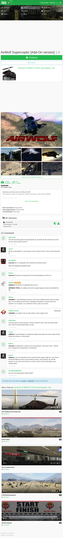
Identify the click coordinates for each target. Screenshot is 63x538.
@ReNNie (11, 299)
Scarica (31, 57)
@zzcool (11, 263)
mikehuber (12, 320)
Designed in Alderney (7, 533)
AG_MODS (12, 260)
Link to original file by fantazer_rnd (14, 202)
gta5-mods (12, 237)
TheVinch (6, 414)
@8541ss (11, 285)
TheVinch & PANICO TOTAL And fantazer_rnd (36, 68)
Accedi (23, 381)
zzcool (10, 249)
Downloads (8, 183)
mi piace (18, 183)
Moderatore (17, 282)
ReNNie (11, 282)
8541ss (10, 273)
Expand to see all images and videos (32, 177)
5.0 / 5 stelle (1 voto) (6, 187)
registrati (30, 381)
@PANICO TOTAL (14, 288)
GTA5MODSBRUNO (15, 371)
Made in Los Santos (7, 535)
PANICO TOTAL (13, 311)
